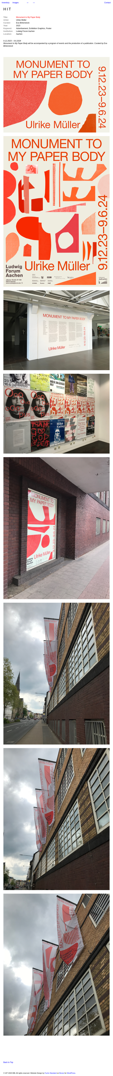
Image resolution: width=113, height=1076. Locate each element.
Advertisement (22, 28)
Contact (107, 3)
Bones (61, 1073)
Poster (48, 28)
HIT (7, 9)
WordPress (71, 1073)
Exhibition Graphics (37, 28)
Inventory (5, 3)
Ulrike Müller (21, 20)
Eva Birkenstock (22, 23)
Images (16, 3)
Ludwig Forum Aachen (25, 31)
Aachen (19, 34)
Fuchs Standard (51, 1073)
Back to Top (8, 1062)
